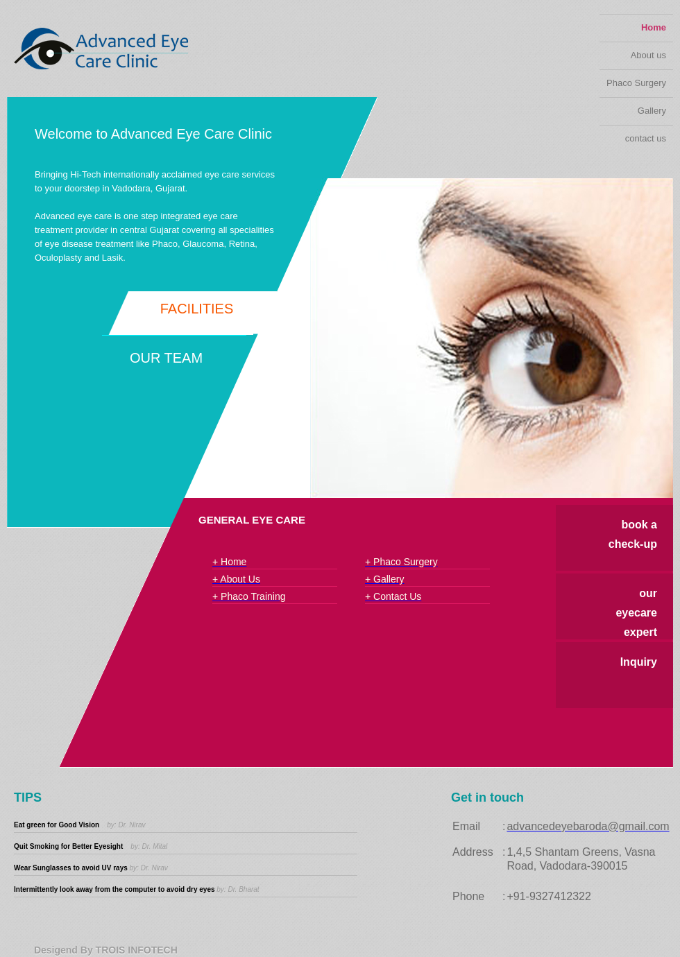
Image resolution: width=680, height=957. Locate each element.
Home (653, 27)
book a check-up (633, 534)
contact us (645, 138)
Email (466, 826)
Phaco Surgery (636, 83)
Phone (468, 896)
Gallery (652, 110)
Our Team (166, 357)
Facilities (197, 308)
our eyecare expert (636, 612)
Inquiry (638, 662)
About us (648, 55)
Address (472, 852)
